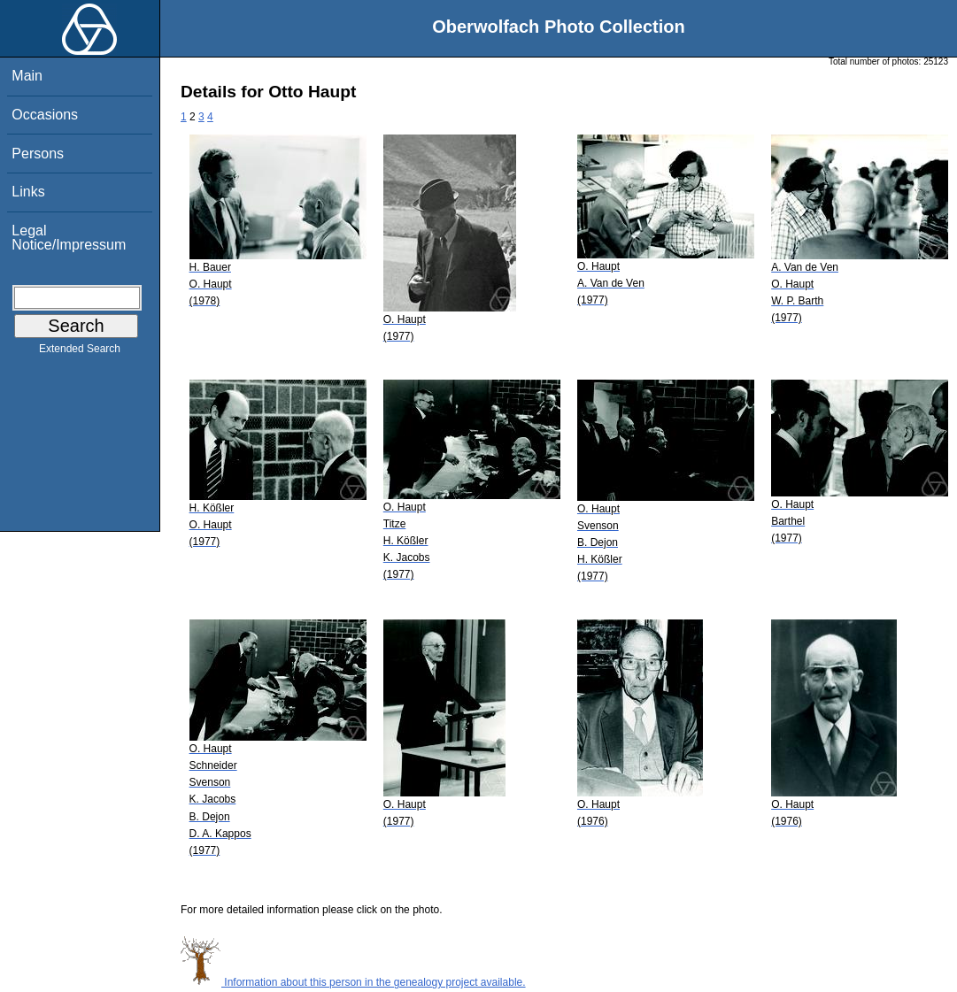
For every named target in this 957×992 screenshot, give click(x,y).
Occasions (45, 114)
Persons (38, 153)
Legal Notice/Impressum (69, 237)
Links (28, 191)
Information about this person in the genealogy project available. (353, 982)
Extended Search (79, 352)
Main (27, 75)
